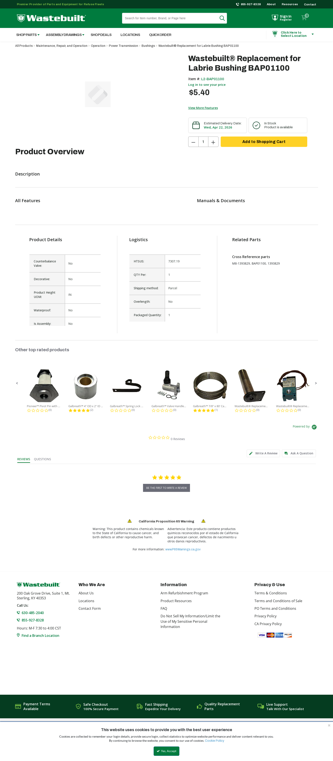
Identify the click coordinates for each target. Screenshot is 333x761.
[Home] (51, 18)
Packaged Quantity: (147, 315)
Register (286, 19)
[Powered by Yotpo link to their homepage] (305, 428)
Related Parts (246, 239)
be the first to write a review (166, 488)
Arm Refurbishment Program (184, 593)
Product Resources (176, 600)
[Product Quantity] (203, 142)
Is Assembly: (42, 324)
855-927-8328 (251, 4)
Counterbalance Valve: (45, 263)
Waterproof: (42, 310)
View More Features (203, 108)
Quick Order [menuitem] (160, 35)
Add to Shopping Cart (263, 142)
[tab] (263, 453)
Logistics (138, 239)
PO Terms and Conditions (275, 608)
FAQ (164, 608)
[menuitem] (25, 35)
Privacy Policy (265, 616)
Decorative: (42, 279)
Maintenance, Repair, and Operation (61, 45)
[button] (17, 383)
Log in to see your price (207, 84)
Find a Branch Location (40, 635)
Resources (290, 4)
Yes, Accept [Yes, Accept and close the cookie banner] (166, 751)
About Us (86, 593)
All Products (24, 45)
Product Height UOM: (44, 294)
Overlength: (142, 301)
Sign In (285, 16)
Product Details (45, 239)
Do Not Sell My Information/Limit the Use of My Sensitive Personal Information (190, 621)
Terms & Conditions (270, 593)
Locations (86, 600)
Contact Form (90, 608)
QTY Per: (140, 275)
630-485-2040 (33, 612)
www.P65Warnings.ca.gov (183, 549)
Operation (98, 45)
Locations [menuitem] (130, 35)
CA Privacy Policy (268, 623)
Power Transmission (123, 45)
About (271, 4)
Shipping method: (146, 288)
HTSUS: (139, 261)
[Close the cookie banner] (329, 725)
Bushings (148, 45)
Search (225, 18)
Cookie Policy (214, 740)
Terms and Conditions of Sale (278, 600)
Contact (310, 4)
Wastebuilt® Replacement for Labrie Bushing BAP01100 (198, 45)
